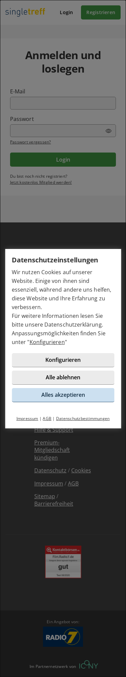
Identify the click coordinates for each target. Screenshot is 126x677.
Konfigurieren (47, 342)
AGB (47, 418)
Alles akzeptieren (63, 394)
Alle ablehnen (63, 377)
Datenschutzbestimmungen (83, 418)
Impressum (27, 418)
